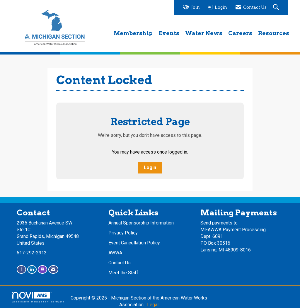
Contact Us (119, 263)
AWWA (115, 253)
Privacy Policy (123, 233)
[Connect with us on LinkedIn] (32, 269)
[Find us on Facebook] (21, 269)
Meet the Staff (123, 272)
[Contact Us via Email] (53, 269)
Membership (133, 33)
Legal (152, 304)
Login (150, 167)
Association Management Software (38, 297)
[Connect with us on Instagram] (42, 269)
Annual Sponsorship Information (141, 223)
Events (168, 33)
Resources (273, 33)
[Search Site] (276, 7)
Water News (203, 33)
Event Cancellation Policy (134, 243)
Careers (240, 33)
